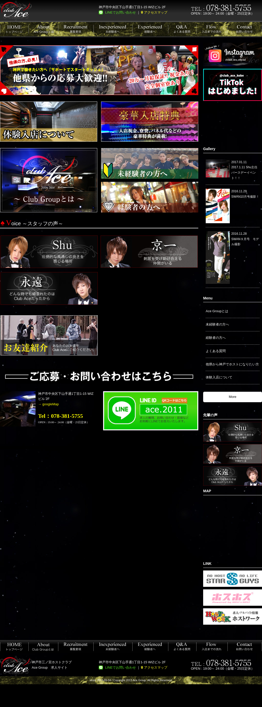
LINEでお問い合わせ (120, 12)
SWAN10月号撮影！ (245, 196)
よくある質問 (216, 351)
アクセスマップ (155, 12)
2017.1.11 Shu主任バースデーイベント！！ (244, 172)
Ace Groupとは (217, 311)
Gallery (209, 149)
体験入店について (219, 377)
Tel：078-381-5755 (60, 416)
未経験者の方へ (217, 324)
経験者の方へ (216, 338)
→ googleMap (48, 404)
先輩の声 (210, 415)
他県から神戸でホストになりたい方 (232, 364)
